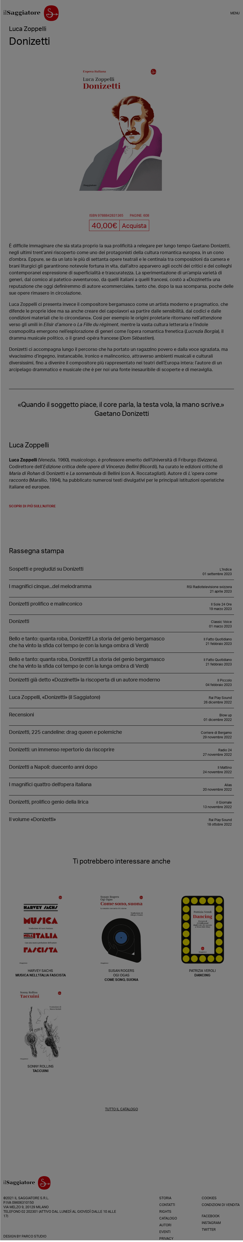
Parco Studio (34, 1236)
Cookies (209, 1198)
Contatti (167, 1205)
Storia (165, 1198)
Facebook (211, 1216)
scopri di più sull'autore (32, 506)
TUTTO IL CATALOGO (121, 1109)
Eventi (165, 1232)
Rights (165, 1211)
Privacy (166, 1238)
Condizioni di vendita (221, 1205)
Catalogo (168, 1218)
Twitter (209, 1229)
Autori (165, 1225)
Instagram (211, 1223)
